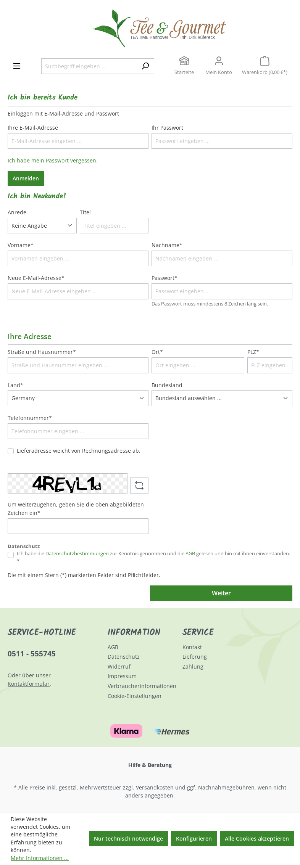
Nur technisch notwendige (128, 838)
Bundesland (167, 385)
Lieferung (194, 656)
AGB (190, 553)
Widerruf (119, 666)
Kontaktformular (29, 683)
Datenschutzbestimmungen (77, 553)
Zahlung (192, 666)
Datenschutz (124, 656)
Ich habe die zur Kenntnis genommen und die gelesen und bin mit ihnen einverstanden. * (153, 557)
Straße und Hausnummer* (42, 351)
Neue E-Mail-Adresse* (36, 277)
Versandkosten (155, 787)
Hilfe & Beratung (150, 765)
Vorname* (21, 245)
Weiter (221, 593)
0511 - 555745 (32, 653)
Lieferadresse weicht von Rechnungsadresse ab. (78, 450)
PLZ (253, 351)
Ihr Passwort (167, 127)
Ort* (157, 351)
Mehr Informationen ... (40, 858)
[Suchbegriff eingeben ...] (89, 66)
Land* (15, 385)
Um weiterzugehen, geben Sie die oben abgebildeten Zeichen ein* (76, 508)
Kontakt (192, 647)
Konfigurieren (194, 838)
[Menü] (17, 66)
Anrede (17, 212)
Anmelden (26, 178)
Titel (85, 212)
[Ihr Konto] (218, 66)
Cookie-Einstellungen (134, 695)
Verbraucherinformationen (142, 686)
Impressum (122, 676)
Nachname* (167, 245)
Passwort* (164, 277)
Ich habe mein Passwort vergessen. (53, 160)
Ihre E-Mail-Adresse (33, 127)
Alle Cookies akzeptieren (257, 838)
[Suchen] (145, 66)
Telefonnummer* (30, 417)
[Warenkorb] (264, 66)
